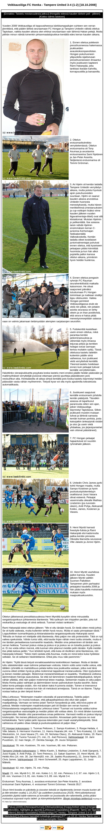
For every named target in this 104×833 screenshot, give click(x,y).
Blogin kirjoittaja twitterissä (77, 798)
